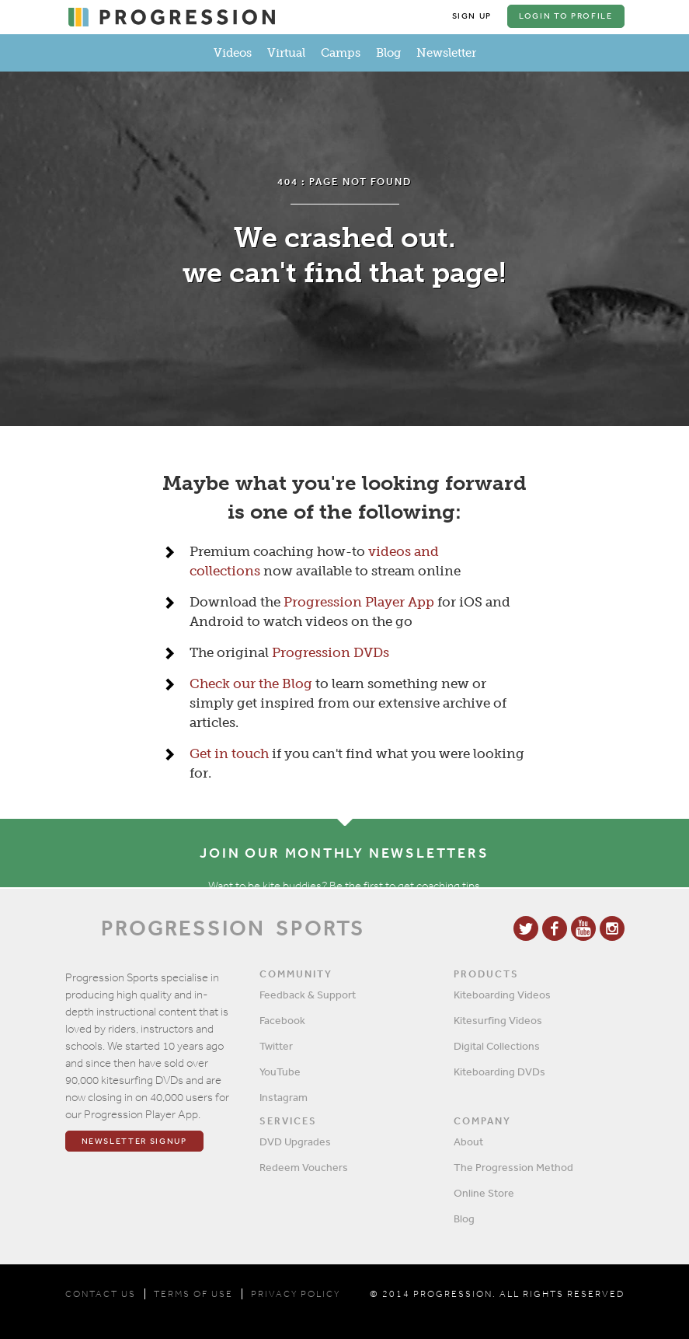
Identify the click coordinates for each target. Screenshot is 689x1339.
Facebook (282, 1020)
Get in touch (229, 753)
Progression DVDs (330, 652)
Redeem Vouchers (303, 1167)
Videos (233, 53)
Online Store (484, 1193)
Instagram (283, 1097)
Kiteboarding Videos (502, 995)
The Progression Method (513, 1167)
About (468, 1141)
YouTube (280, 1072)
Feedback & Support (307, 995)
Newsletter (446, 53)
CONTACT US (100, 1294)
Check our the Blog (251, 683)
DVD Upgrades (295, 1141)
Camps (340, 53)
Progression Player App (359, 602)
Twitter (276, 1046)
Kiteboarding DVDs (499, 1072)
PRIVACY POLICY (295, 1294)
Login (565, 16)
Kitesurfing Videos (498, 1020)
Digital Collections (497, 1046)
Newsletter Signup (134, 1141)
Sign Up (472, 16)
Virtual (286, 53)
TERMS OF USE (193, 1294)
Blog (388, 53)
